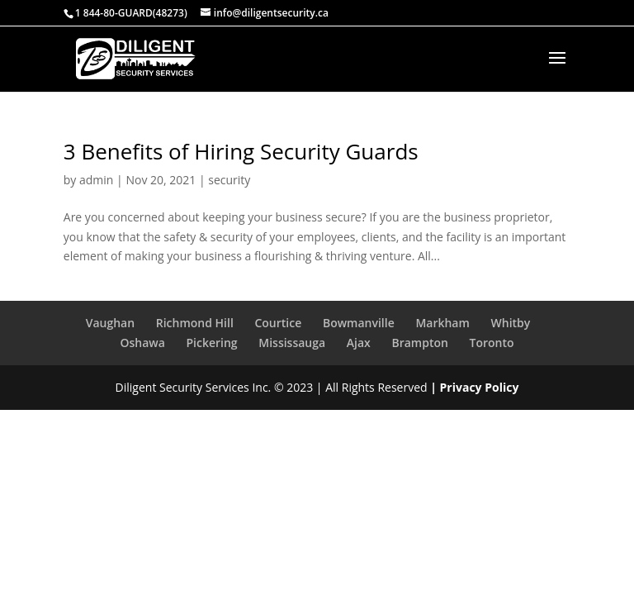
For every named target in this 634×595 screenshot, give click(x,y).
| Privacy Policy (474, 387)
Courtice (277, 323)
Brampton (419, 342)
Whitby (511, 323)
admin (96, 180)
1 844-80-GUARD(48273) (131, 13)
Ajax (359, 342)
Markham (442, 323)
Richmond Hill (195, 323)
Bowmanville (359, 323)
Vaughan (110, 323)
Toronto (492, 342)
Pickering (211, 342)
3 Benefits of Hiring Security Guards (241, 151)
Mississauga (291, 342)
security (229, 180)
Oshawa (142, 342)
